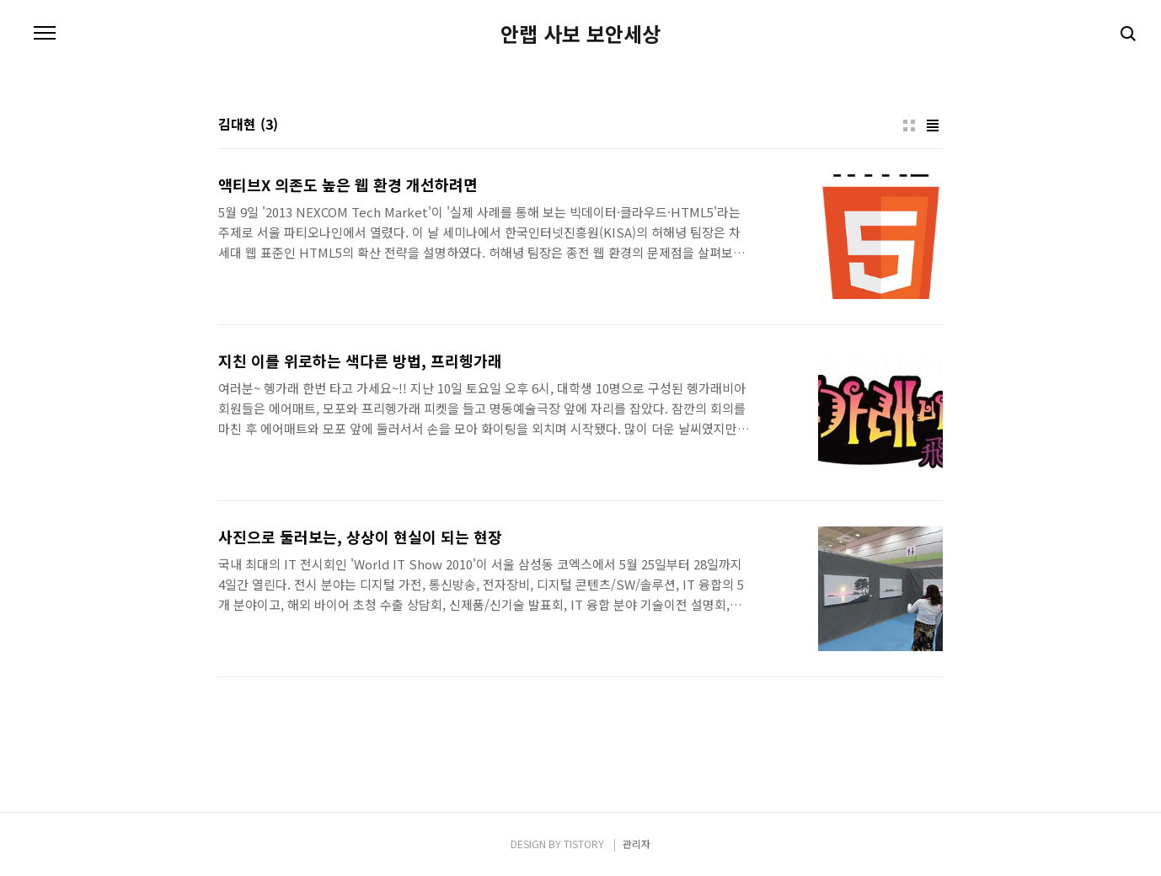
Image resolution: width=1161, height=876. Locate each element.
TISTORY (584, 843)
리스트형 (933, 125)
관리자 (636, 843)
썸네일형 (909, 125)
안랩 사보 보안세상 (580, 34)
